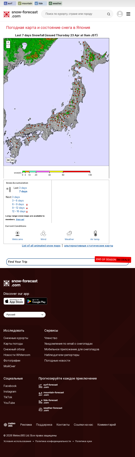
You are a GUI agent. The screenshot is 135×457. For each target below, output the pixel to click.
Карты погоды (13, 343)
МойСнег (9, 366)
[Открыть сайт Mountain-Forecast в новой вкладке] (25, 3)
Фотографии (12, 360)
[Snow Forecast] (21, 13)
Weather (69, 239)
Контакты (63, 424)
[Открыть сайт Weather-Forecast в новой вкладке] (55, 3)
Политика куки (83, 441)
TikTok (8, 397)
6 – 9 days (18, 204)
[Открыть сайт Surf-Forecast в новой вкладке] (10, 3)
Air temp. (95, 239)
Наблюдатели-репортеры (61, 355)
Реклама (26, 424)
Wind (43, 239)
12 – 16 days (18, 211)
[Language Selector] (25, 315)
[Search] (109, 14)
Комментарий (106, 424)
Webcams (17, 239)
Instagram (10, 391)
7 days (23, 191)
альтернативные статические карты (88, 245)
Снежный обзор (14, 349)
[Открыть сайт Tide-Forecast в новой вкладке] (40, 3)
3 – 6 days (18, 200)
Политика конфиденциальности (53, 441)
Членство (50, 338)
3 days (23, 187)
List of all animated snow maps (41, 245)
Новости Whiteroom (17, 355)
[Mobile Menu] (128, 14)
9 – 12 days (18, 207)
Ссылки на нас (83, 424)
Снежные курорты (16, 338)
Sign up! (20, 219)
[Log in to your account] (120, 14)
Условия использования (17, 441)
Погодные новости (57, 360)
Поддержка (44, 424)
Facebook (10, 386)
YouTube (9, 403)
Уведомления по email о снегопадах (68, 343)
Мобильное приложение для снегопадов (71, 349)
